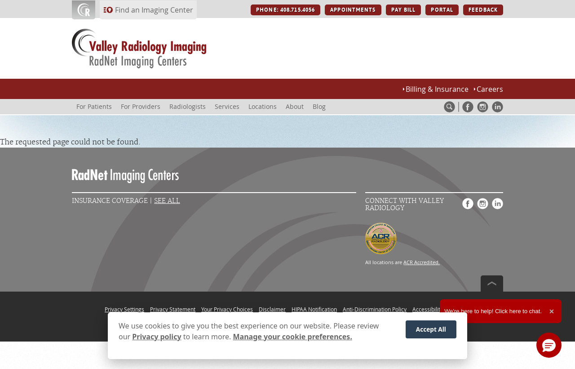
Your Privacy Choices (227, 309)
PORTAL (442, 10)
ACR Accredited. (421, 262)
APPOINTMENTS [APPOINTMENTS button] (353, 10)
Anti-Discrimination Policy (375, 309)
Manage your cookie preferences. (292, 337)
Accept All (431, 329)
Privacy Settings (124, 309)
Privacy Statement (172, 309)
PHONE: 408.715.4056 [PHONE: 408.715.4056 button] (285, 10)
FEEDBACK (483, 10)
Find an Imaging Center (154, 10)
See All (167, 201)
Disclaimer (272, 309)
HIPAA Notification (314, 309)
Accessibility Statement (441, 309)
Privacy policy (156, 337)
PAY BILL (403, 10)
